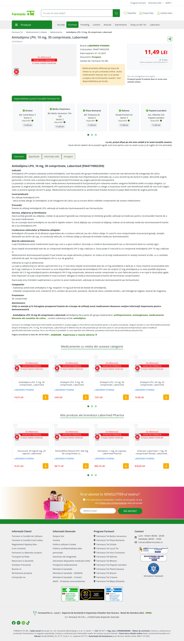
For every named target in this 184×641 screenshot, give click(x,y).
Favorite (130, 13)
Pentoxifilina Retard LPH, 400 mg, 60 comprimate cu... (71, 452)
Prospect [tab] (68, 156)
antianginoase (140, 315)
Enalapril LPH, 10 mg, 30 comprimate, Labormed (112, 383)
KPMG (149, 612)
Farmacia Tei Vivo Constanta (109, 552)
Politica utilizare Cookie (64, 544)
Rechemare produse (22, 573)
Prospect (96, 56)
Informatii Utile (155, 3)
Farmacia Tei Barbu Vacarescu (110, 536)
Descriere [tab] (19, 156)
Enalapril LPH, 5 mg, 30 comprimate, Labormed (72, 383)
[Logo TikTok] (28, 623)
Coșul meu (146, 12)
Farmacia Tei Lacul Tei (106, 548)
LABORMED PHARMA (98, 45)
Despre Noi (58, 536)
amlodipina (79, 318)
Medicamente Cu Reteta (36, 32)
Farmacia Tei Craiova (105, 577)
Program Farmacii (138, 3)
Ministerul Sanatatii (62, 569)
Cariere (56, 540)
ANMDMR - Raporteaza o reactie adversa (74, 334)
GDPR (168, 3)
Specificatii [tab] (34, 156)
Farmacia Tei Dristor (105, 544)
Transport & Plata (20, 556)
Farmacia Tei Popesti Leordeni (110, 564)
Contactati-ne (18, 577)
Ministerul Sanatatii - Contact (67, 577)
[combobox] (77, 13)
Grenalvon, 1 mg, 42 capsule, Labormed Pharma (112, 452)
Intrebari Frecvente (21, 564)
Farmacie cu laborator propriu (27, 552)
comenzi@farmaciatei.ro (150, 542)
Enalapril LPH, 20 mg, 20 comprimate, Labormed (152, 383)
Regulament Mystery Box (24, 544)
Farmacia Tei (17, 32)
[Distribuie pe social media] (170, 39)
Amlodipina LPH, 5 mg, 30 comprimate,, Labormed (32, 383)
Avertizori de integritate (64, 556)
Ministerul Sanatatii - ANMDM (67, 573)
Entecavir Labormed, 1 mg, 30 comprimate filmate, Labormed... (152, 452)
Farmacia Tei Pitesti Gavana (109, 569)
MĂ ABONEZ (130, 511)
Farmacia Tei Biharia (105, 560)
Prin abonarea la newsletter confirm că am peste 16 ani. (114, 499)
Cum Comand (19, 548)
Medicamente (56, 32)
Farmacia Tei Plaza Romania (109, 540)
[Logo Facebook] (14, 623)
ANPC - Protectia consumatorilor (69, 581)
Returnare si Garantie (22, 560)
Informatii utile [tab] (51, 156)
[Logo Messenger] (18, 623)
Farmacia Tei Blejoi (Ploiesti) (109, 581)
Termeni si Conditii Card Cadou (27, 540)
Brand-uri (16, 569)
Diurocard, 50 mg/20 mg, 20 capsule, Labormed (32, 452)
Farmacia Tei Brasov (105, 573)
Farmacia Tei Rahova (105, 556)
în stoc (164, 60)
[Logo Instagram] (23, 623)
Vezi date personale (118, 503)
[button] (88, 134)
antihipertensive (122, 315)
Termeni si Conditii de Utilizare (27, 536)
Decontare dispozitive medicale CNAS (71, 560)
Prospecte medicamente (65, 564)
